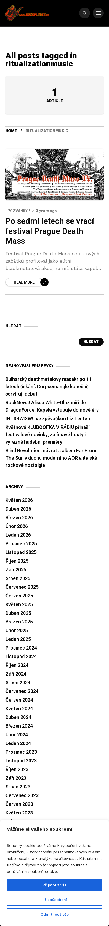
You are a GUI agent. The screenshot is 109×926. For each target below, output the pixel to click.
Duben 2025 (18, 613)
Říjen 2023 (16, 769)
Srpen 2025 (17, 578)
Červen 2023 (19, 804)
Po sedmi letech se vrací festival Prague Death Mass (49, 231)
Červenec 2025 (22, 587)
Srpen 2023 (17, 787)
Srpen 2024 (17, 682)
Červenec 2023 (22, 795)
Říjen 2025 (16, 561)
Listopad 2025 (21, 552)
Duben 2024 (18, 717)
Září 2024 (15, 674)
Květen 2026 (19, 500)
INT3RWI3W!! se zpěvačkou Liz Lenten (47, 418)
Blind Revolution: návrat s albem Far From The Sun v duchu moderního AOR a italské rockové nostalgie (51, 458)
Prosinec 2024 (21, 648)
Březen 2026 (19, 517)
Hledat (91, 342)
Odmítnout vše (55, 914)
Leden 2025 (18, 639)
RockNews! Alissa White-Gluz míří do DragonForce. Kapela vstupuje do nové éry (52, 406)
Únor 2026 (16, 526)
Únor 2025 (16, 630)
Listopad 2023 (21, 761)
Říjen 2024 (16, 665)
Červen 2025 (19, 596)
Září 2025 (15, 570)
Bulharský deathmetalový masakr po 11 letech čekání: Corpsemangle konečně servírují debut (48, 387)
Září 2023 (15, 778)
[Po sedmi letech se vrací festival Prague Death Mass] (27, 282)
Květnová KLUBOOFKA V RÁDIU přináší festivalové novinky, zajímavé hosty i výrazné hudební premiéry (47, 435)
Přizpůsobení (54, 900)
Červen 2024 (19, 700)
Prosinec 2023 (21, 752)
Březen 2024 (19, 726)
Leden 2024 (18, 743)
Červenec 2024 (22, 691)
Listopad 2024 (21, 656)
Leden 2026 (18, 535)
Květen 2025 (19, 604)
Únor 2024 (16, 735)
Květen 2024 (19, 708)
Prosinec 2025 (21, 544)
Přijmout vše (54, 885)
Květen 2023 (19, 813)
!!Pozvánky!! (17, 211)
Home (11, 131)
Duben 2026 (18, 509)
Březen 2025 (19, 622)
